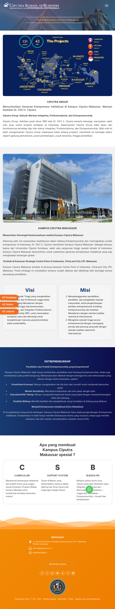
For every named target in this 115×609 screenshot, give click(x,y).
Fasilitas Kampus (49, 599)
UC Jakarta (8, 311)
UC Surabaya (9, 297)
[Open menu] (107, 5)
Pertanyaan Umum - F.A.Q (25, 599)
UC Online (7, 304)
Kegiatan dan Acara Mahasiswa (87, 599)
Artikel (70, 599)
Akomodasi (62, 599)
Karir (39, 599)
